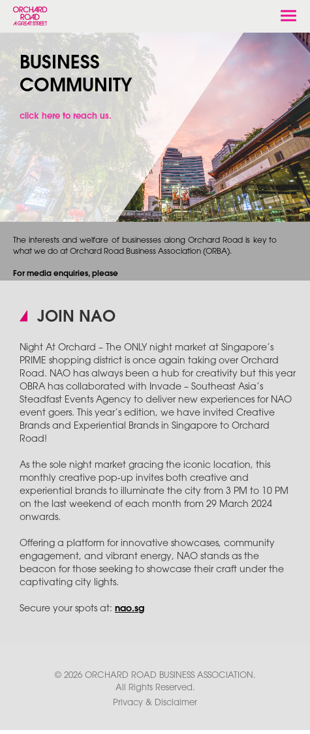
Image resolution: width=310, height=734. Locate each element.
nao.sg (129, 609)
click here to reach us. (66, 116)
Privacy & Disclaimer (155, 703)
